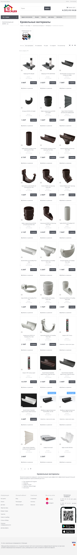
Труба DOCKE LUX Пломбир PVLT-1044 (67, 224)
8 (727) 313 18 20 (65, 499)
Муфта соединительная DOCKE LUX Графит (48, 111)
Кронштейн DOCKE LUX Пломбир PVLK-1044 (48, 336)
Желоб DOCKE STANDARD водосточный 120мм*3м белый (29, 410)
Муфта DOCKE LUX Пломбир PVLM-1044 (48, 298)
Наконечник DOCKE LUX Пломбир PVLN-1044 (67, 298)
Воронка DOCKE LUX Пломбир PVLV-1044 (48, 261)
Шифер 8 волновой (48, 447)
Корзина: (71, 7)
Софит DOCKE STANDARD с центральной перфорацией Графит (67, 112)
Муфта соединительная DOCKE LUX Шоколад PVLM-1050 (29, 224)
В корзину (33, 82)
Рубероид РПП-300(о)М (29, 73)
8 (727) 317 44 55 (65, 503)
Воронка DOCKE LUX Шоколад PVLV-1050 (67, 149)
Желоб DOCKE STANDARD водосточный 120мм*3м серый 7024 (67, 374)
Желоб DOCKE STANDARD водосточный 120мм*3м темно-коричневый (48, 374)
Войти (67, 1)
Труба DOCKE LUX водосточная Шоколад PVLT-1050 (29, 149)
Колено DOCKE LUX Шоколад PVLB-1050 (48, 186)
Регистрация (73, 1)
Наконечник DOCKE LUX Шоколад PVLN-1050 (48, 224)
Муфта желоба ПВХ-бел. (67, 447)
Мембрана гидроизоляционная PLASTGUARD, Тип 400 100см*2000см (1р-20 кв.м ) (48, 411)
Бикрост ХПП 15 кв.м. (67, 335)
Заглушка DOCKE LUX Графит (29, 111)
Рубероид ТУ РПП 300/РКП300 (48, 73)
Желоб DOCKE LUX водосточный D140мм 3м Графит (67, 74)
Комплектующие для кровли (25, 31)
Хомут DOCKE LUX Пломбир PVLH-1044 (29, 298)
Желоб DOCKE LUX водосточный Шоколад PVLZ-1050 (48, 149)
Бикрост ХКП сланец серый (29, 373)
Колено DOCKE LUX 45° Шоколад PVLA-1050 (67, 186)
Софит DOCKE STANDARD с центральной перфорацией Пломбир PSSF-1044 (28, 449)
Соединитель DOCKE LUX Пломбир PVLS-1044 (29, 336)
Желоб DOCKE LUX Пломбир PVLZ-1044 (29, 261)
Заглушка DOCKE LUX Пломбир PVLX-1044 (67, 261)
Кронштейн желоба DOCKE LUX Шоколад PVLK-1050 (29, 186)
